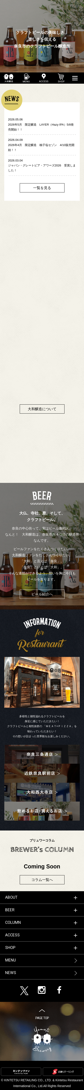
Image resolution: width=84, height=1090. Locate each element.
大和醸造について (42, 409)
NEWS (10, 972)
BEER (9, 910)
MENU (10, 960)
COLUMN (13, 922)
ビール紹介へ (42, 594)
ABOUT (11, 897)
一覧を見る (42, 188)
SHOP (10, 947)
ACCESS (12, 935)
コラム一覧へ (42, 880)
